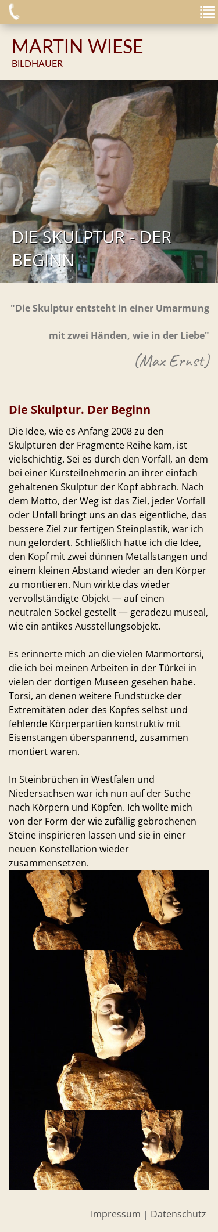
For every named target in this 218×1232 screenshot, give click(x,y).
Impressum (116, 1214)
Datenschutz (178, 1214)
